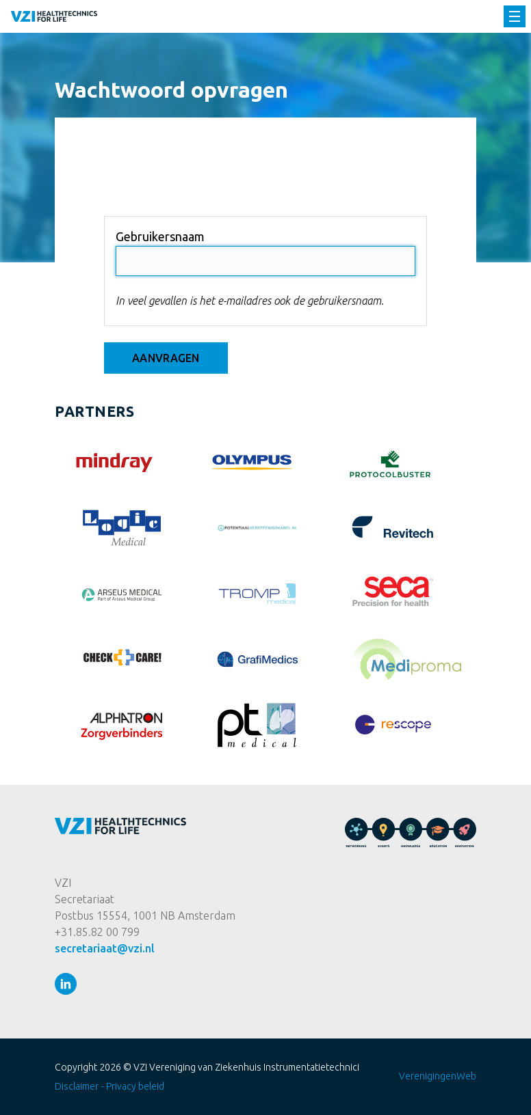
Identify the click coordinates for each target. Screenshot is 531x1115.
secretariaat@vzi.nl (105, 948)
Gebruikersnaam (160, 236)
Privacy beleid (135, 1086)
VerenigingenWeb (437, 1076)
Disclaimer (77, 1086)
